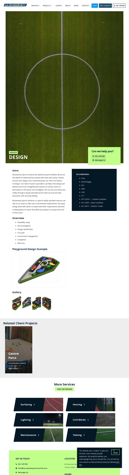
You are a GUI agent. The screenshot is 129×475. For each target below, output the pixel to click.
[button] (35, 5)
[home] (15, 6)
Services (13, 152)
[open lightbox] (16, 303)
